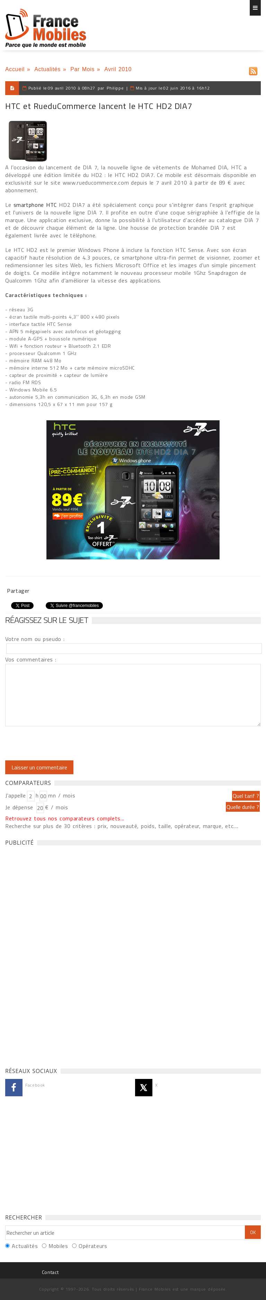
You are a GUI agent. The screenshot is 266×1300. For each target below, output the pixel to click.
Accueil (15, 69)
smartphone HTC (35, 205)
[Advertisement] (57, 955)
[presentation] (63, 743)
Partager (18, 590)
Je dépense (20, 807)
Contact (50, 1272)
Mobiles (58, 1246)
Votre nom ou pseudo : (35, 639)
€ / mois (56, 807)
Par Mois (82, 69)
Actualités (47, 69)
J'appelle (15, 795)
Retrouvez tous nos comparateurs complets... (64, 818)
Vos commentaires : (30, 659)
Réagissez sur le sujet (46, 620)
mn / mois (61, 795)
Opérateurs (93, 1246)
